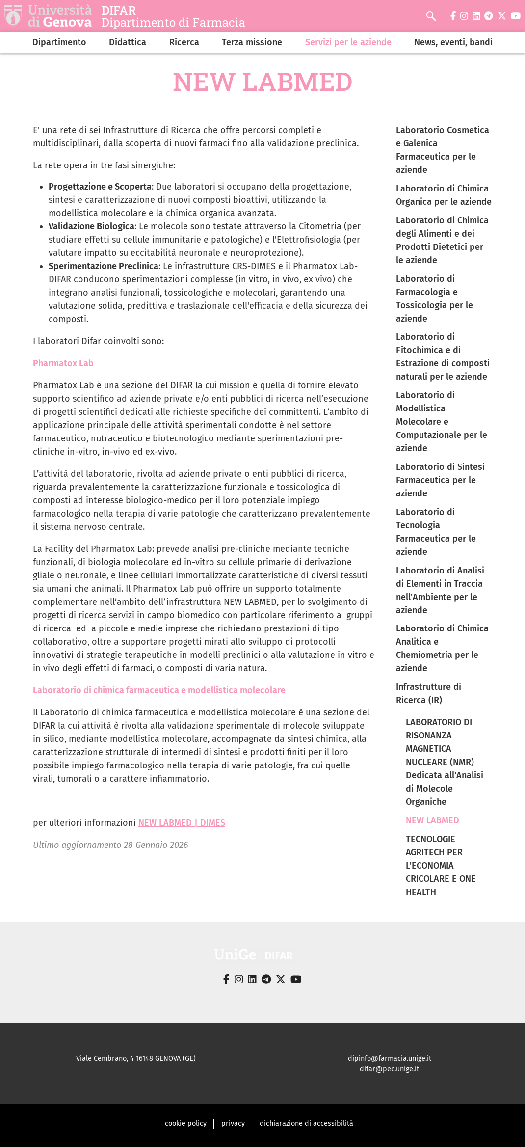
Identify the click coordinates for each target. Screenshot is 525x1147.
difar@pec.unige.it (389, 1069)
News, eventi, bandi (453, 42)
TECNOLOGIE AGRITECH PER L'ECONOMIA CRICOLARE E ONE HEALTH (441, 866)
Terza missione (252, 42)
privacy (233, 1124)
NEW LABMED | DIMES (181, 823)
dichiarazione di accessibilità (306, 1124)
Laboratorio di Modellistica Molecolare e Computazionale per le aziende (441, 422)
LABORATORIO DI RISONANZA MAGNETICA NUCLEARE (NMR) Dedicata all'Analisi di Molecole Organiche (444, 762)
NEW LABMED (432, 820)
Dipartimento (59, 42)
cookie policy (186, 1124)
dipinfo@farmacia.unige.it (389, 1058)
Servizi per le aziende (348, 42)
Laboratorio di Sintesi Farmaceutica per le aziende (440, 480)
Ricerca (184, 42)
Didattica (127, 42)
